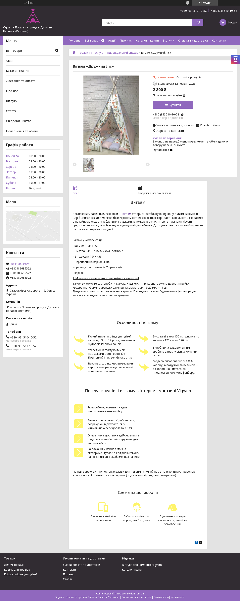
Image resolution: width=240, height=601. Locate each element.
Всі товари (92, 40)
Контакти (219, 40)
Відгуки (168, 40)
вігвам (126, 214)
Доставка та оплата (20, 81)
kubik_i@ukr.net (19, 264)
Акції (112, 40)
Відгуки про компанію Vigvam (142, 565)
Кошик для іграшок (17, 569)
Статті (11, 111)
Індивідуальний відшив (122, 52)
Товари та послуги (91, 52)
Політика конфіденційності (169, 597)
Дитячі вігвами (14, 565)
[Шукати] (197, 22)
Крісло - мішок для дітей (20, 574)
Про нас (126, 40)
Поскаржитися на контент (136, 597)
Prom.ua (139, 593)
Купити (175, 105)
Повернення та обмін (22, 131)
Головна (74, 40)
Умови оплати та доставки (81, 565)
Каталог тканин (147, 40)
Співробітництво (18, 121)
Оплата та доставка (193, 40)
